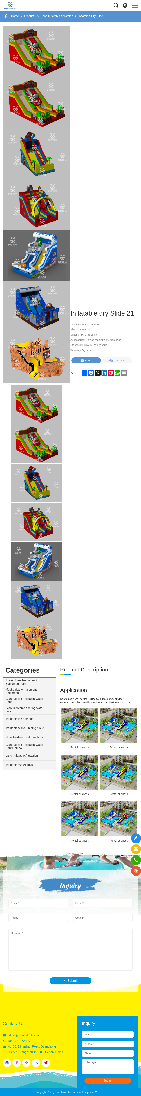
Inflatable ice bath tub (19, 718)
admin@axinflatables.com (24, 1035)
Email (86, 360)
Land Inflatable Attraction (57, 16)
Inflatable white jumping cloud (25, 728)
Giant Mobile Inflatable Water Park (24, 700)
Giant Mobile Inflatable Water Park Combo (24, 746)
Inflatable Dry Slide (90, 16)
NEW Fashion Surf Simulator (24, 737)
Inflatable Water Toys (19, 764)
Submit (70, 980)
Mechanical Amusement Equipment (21, 691)
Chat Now (117, 360)
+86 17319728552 (19, 1040)
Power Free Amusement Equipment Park (21, 682)
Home (15, 16)
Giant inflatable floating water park (24, 709)
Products (30, 16)
